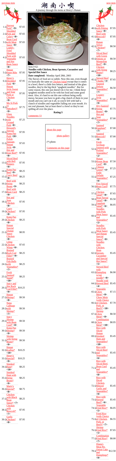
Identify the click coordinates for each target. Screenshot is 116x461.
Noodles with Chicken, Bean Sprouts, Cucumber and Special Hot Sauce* (101, 251)
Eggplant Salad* (100, 204)
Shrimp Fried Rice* (102, 428)
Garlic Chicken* (11, 418)
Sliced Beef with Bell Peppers (12, 161)
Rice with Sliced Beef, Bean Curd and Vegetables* (102, 366)
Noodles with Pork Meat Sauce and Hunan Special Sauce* (102, 232)
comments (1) (35, 115)
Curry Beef (12, 175)
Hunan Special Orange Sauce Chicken (11, 231)
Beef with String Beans (11, 184)
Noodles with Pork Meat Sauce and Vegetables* (102, 214)
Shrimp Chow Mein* (99, 314)
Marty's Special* (11, 387)
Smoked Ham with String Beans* (11, 376)
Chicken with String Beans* (101, 70)
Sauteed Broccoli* (101, 135)
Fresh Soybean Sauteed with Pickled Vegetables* (102, 147)
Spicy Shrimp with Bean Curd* (11, 320)
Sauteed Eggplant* (101, 126)
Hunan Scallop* (11, 348)
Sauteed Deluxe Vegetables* (102, 86)
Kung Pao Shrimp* (11, 329)
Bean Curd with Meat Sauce (12, 42)
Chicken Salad (60, 81)
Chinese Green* (100, 168)
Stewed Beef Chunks (102, 79)
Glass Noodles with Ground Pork (11, 119)
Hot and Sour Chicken (11, 200)
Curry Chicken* (11, 210)
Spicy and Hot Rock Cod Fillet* (12, 286)
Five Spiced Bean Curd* (102, 185)
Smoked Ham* (10, 365)
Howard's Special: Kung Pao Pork (11, 132)
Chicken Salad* (100, 193)
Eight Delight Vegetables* (102, 175)
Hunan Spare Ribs (12, 71)
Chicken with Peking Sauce (102, 28)
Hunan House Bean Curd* (102, 161)
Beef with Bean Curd (12, 190)
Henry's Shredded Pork (11, 81)
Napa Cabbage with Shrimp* (11, 307)
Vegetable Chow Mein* (101, 292)
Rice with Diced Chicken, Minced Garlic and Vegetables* (102, 384)
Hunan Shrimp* (11, 296)
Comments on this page (58, 148)
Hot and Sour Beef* (12, 151)
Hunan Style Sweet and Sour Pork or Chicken (12, 92)
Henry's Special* (11, 357)
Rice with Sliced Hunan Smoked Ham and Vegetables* (102, 335)
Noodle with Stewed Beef (102, 282)
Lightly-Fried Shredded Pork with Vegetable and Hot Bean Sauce (12, 55)
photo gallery (63, 135)
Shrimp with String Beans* (12, 339)
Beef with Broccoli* (101, 35)
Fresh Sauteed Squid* (10, 275)
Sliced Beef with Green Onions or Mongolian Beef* (101, 58)
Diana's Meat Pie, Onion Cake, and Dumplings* (102, 449)
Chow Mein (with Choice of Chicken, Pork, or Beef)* (102, 303)
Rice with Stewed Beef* (101, 400)
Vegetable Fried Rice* (102, 406)
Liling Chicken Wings (11, 245)
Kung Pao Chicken (11, 218)
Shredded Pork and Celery (11, 34)
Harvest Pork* (10, 26)
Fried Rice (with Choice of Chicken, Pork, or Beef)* (102, 419)
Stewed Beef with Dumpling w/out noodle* (102, 272)
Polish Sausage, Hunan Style (11, 143)
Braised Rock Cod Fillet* (11, 253)
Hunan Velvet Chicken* (100, 45)
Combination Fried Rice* (102, 437)
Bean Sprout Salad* (102, 199)
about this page (54, 129)
